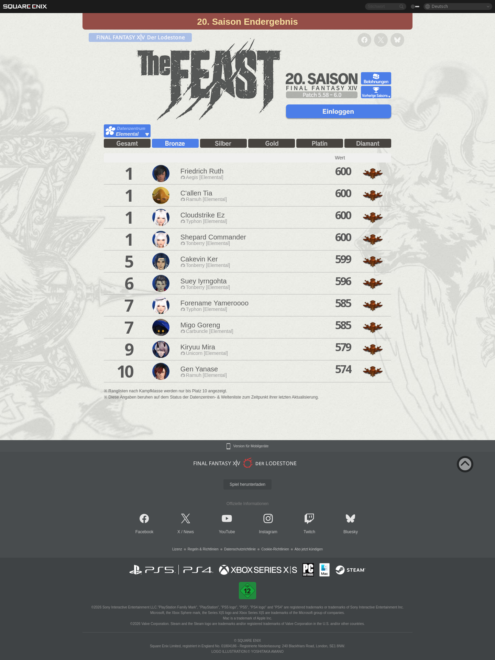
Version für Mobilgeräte (251, 446)
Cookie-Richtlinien (275, 549)
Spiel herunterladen (247, 484)
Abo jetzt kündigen (309, 549)
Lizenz (177, 549)
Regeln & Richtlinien (203, 549)
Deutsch (440, 6)
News (189, 531)
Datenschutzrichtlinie (240, 549)
